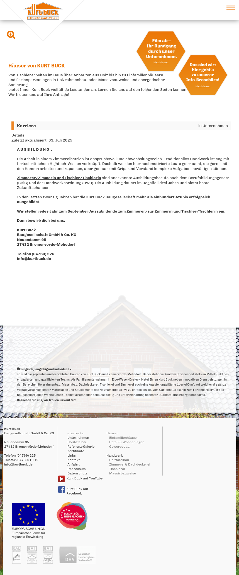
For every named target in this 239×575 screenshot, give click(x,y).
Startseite (75, 433)
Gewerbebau (119, 447)
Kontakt (73, 460)
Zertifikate (75, 451)
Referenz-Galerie (80, 447)
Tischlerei (117, 469)
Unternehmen (78, 438)
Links (71, 455)
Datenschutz (77, 473)
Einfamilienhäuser (123, 438)
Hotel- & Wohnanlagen (126, 442)
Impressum (76, 469)
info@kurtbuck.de (34, 258)
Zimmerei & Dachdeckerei (129, 464)
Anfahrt (73, 464)
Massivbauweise (122, 473)
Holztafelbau (77, 442)
